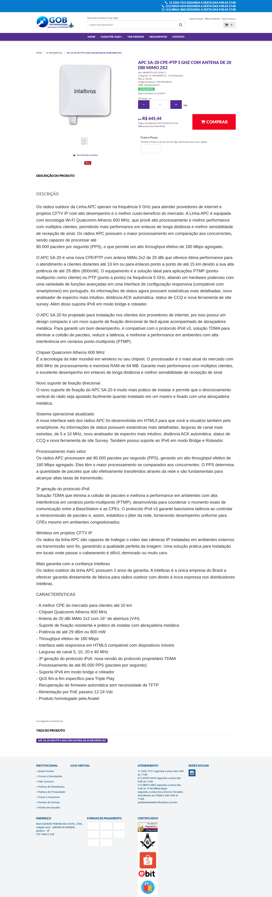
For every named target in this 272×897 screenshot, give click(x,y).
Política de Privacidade (51, 792)
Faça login (112, 17)
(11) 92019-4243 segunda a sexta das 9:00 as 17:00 (200, 6)
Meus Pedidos (212, 18)
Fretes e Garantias (49, 797)
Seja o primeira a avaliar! (151, 93)
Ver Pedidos (136, 36)
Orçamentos (158, 36)
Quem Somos (196, 18)
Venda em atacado (49, 807)
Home (91, 36)
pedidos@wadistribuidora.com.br (157, 802)
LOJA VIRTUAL (80, 765)
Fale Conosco (229, 18)
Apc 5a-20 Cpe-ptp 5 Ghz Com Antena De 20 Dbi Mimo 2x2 (72, 740)
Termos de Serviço (49, 802)
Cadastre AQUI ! (111, 36)
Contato (178, 36)
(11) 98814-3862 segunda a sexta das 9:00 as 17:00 (200, 9)
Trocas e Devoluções (50, 776)
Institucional (47, 765)
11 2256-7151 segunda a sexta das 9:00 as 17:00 (202, 2)
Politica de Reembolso (51, 786)
